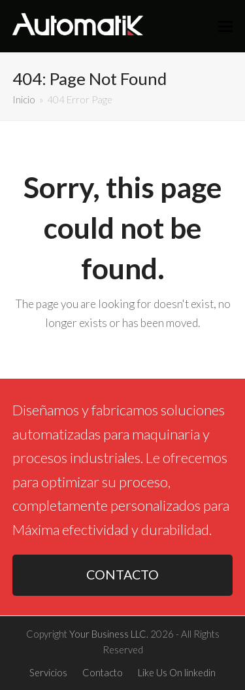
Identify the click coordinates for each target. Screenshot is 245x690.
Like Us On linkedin (177, 672)
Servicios (48, 672)
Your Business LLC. (108, 634)
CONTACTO (122, 574)
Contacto (102, 672)
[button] (225, 26)
